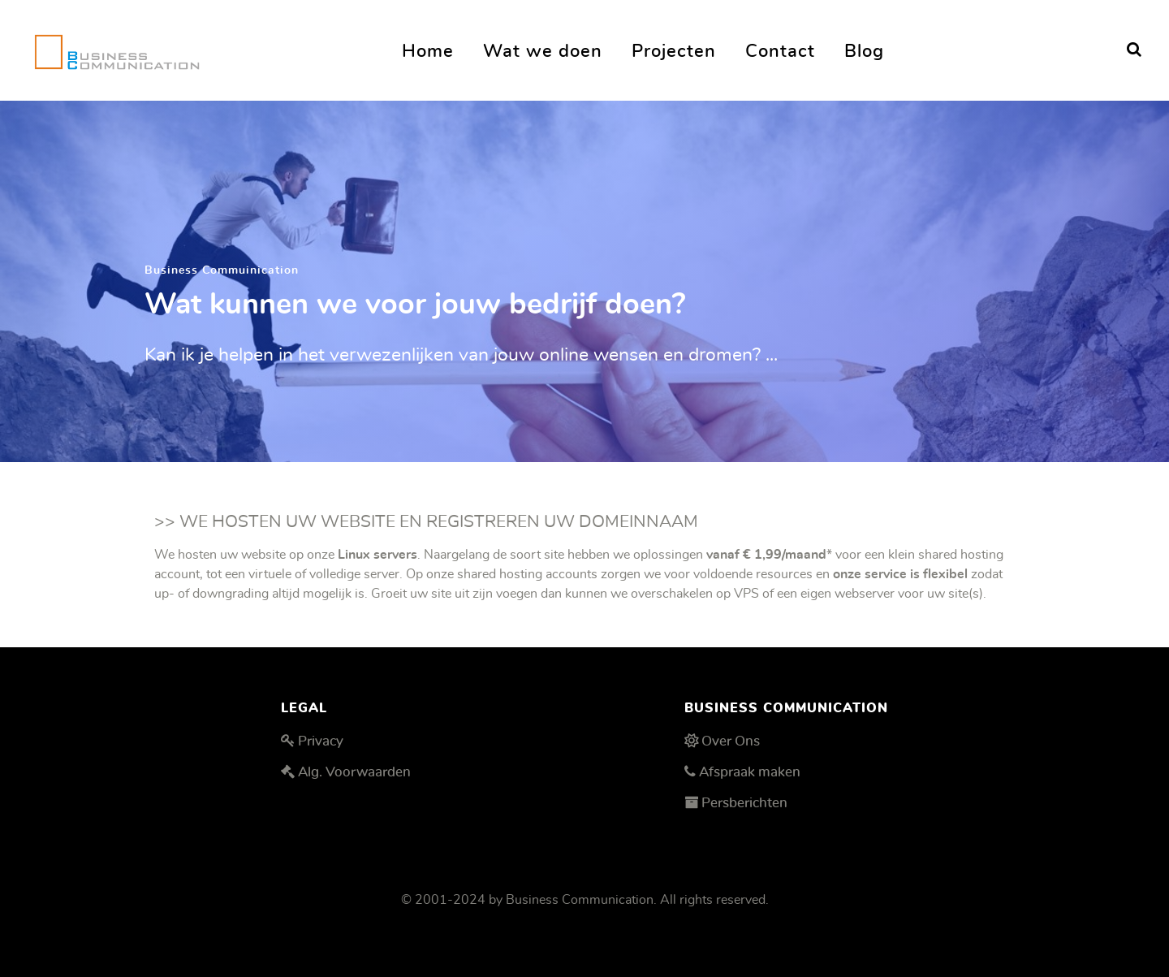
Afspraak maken (749, 772)
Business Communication (580, 899)
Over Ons (730, 741)
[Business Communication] (117, 47)
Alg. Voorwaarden (354, 772)
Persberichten (744, 803)
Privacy (320, 741)
